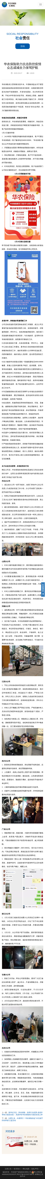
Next (41, 1141)
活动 (22, 46)
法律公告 (8, 1169)
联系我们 (17, 1169)
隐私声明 (34, 1169)
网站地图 (26, 1169)
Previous (3, 1141)
